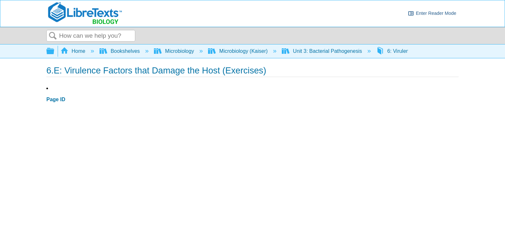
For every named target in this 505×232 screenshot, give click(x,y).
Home (74, 51)
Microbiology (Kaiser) (238, 51)
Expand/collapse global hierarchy (54, 51)
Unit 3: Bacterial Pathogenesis (322, 51)
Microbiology (174, 51)
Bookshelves (120, 51)
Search (52, 36)
